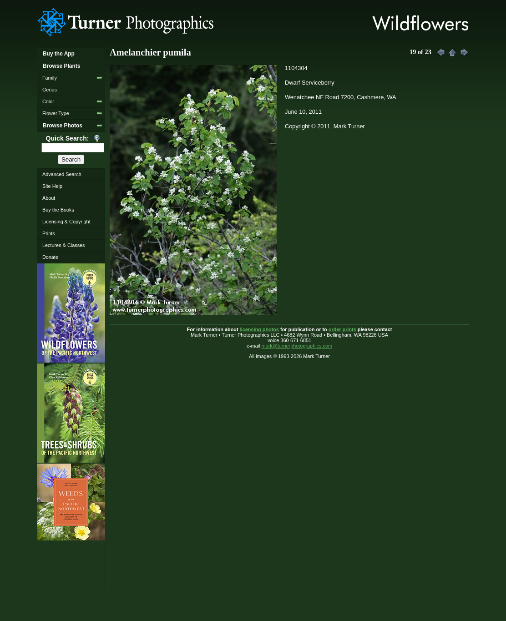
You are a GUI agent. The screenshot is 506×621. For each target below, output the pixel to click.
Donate (50, 257)
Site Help (52, 186)
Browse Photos (62, 125)
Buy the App (59, 53)
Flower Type (55, 113)
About (48, 198)
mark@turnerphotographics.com (297, 345)
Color (48, 101)
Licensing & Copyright (66, 221)
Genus (49, 89)
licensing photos (259, 329)
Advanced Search (61, 174)
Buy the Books (58, 209)
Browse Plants (61, 66)
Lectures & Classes (63, 245)
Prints (48, 233)
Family (49, 78)
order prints (342, 329)
